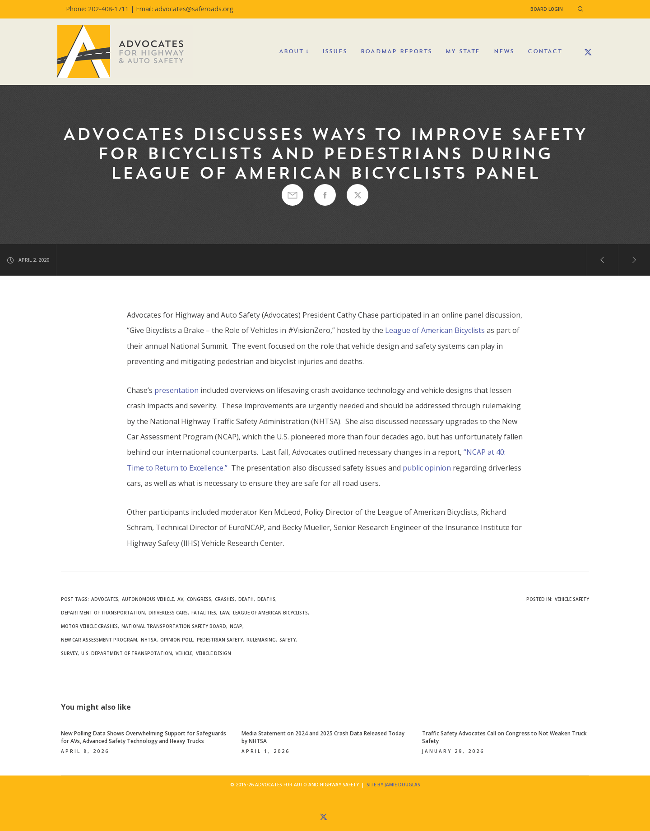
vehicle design (213, 653)
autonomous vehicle (148, 599)
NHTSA (149, 640)
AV (180, 599)
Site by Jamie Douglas (393, 784)
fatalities (203, 612)
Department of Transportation (103, 612)
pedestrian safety (220, 640)
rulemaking (261, 640)
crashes (225, 599)
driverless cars (168, 612)
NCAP (236, 626)
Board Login (546, 9)
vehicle (184, 653)
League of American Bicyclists (435, 330)
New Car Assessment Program (99, 640)
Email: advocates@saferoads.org (184, 9)
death (246, 599)
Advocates (104, 599)
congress (199, 599)
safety (287, 640)
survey (69, 653)
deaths (266, 599)
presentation (176, 390)
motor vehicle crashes (89, 626)
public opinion (427, 468)
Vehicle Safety (572, 599)
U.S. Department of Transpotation (126, 653)
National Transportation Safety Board (173, 626)
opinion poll (176, 640)
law (224, 612)
